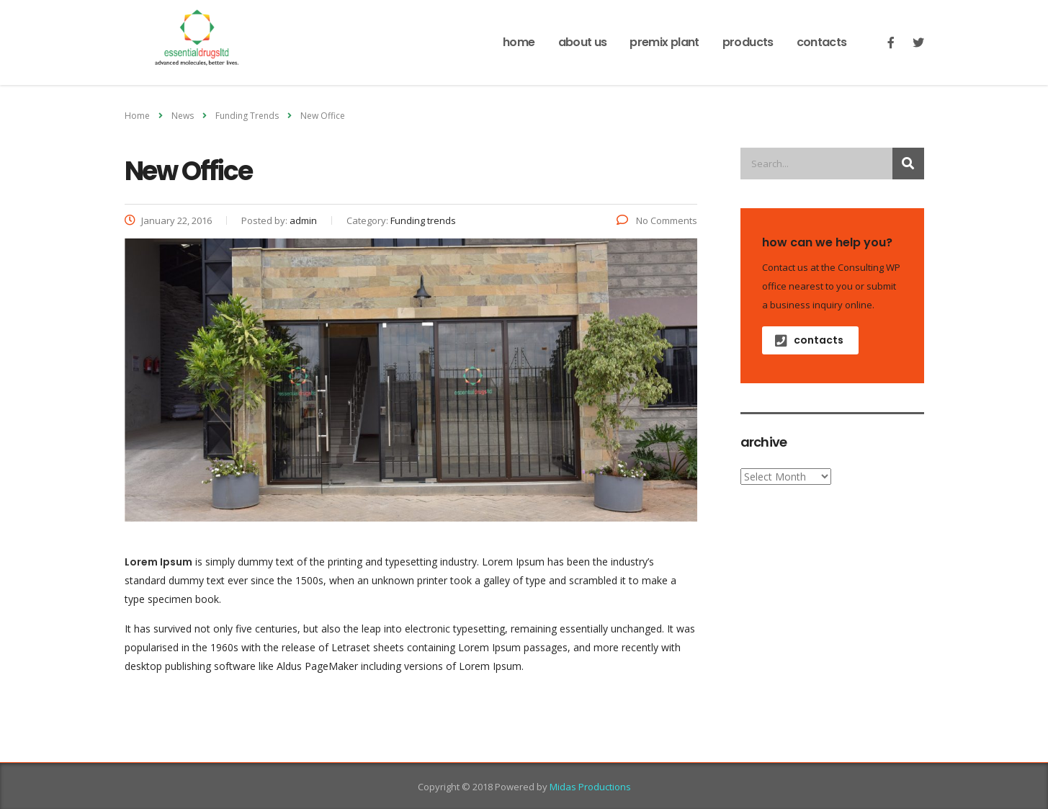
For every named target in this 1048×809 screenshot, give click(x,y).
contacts (809, 340)
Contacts (822, 42)
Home (518, 42)
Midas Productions (590, 786)
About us (582, 42)
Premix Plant (664, 42)
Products (748, 42)
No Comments (657, 220)
